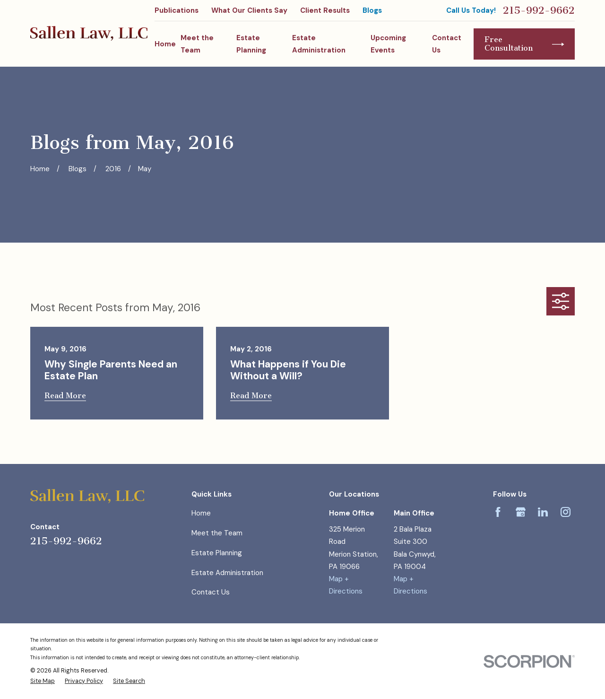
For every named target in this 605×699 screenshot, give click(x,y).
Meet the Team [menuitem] (197, 44)
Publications (177, 10)
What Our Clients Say (249, 10)
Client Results (325, 10)
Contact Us (210, 592)
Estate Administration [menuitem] (319, 44)
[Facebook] (498, 512)
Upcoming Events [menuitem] (388, 44)
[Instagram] (565, 512)
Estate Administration (227, 572)
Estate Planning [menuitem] (251, 44)
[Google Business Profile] (521, 512)
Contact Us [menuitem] (446, 44)
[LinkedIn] (543, 512)
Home (201, 513)
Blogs (372, 10)
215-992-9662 (539, 10)
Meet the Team (216, 533)
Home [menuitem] (165, 44)
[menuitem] (42, 681)
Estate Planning (216, 553)
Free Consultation (524, 43)
